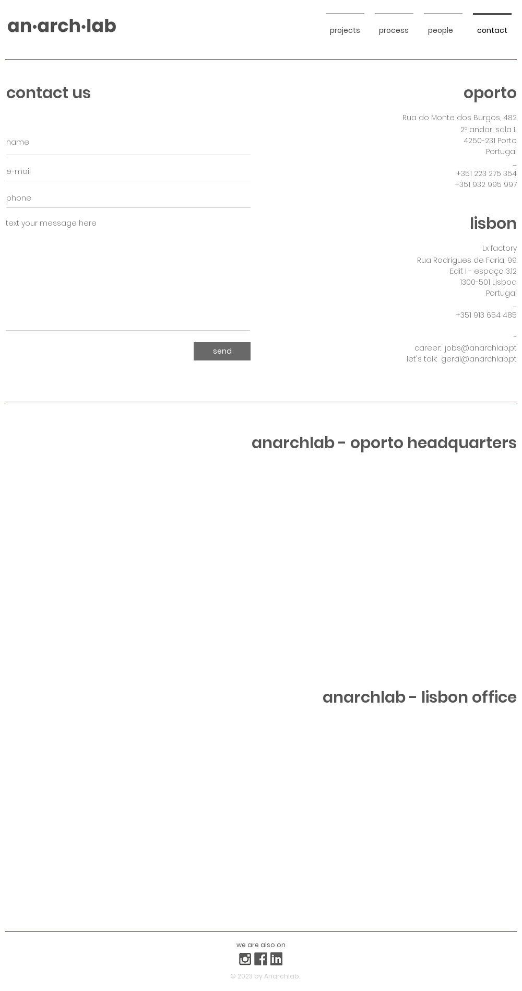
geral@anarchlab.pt (479, 359)
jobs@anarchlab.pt (481, 348)
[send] (222, 351)
